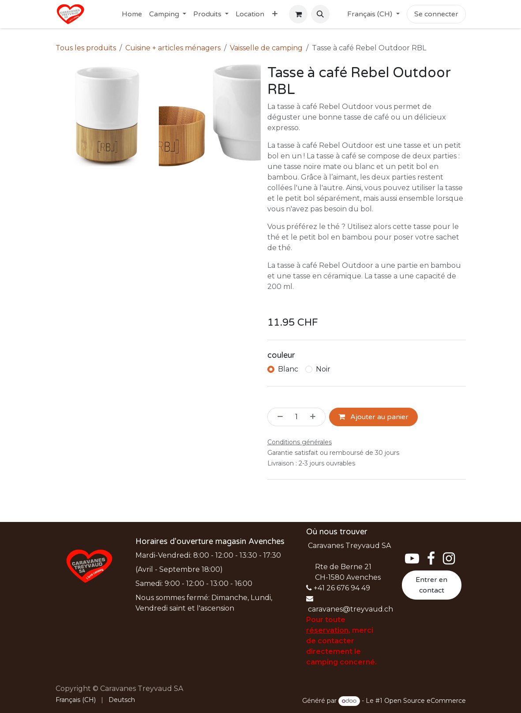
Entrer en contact (431, 585)
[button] (320, 14)
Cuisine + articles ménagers (173, 48)
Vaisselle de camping (266, 48)
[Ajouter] (315, 417)
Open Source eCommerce (425, 701)
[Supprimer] (277, 417)
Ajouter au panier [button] (373, 417)
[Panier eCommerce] (298, 14)
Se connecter (436, 14)
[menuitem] (132, 14)
